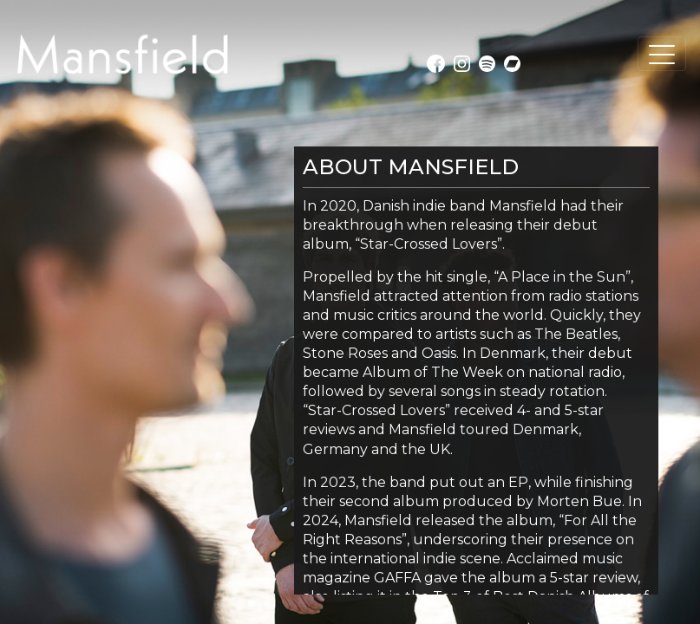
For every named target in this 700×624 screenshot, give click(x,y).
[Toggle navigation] (662, 53)
